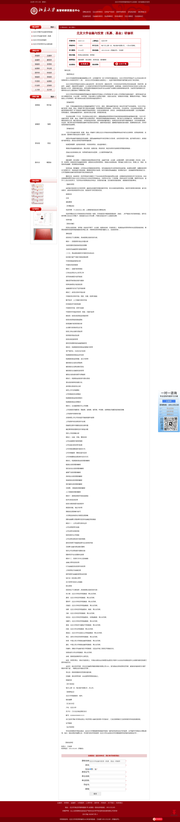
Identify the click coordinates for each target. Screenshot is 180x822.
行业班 (37, 85)
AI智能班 (81, 803)
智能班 (37, 64)
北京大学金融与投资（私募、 (41, 36)
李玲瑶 (37, 143)
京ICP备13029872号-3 (89, 814)
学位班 (49, 68)
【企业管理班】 (97, 12)
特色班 (49, 73)
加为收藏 (141, 2)
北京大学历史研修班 (38, 40)
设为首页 (147, 2)
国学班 (37, 73)
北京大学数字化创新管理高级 (41, 32)
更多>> (53, 27)
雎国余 (49, 162)
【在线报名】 (139, 16)
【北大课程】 (129, 16)
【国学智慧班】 (121, 12)
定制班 (49, 85)
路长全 (37, 162)
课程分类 (35, 51)
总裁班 (49, 56)
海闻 (49, 124)
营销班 (49, 77)
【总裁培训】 (87, 16)
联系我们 (119, 803)
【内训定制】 (132, 12)
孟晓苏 (37, 124)
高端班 (37, 56)
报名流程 (35, 181)
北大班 (49, 90)
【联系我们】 (142, 12)
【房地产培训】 (109, 12)
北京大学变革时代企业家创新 (41, 44)
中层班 (37, 81)
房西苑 (37, 105)
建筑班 (49, 60)
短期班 (37, 68)
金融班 (37, 60)
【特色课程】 (119, 16)
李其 (49, 143)
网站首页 (64, 27)
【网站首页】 (87, 12)
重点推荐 (35, 27)
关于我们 (111, 803)
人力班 (37, 90)
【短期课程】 (108, 16)
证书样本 (35, 209)
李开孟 (49, 105)
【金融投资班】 (97, 16)
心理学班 (89, 803)
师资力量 (35, 97)
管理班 (49, 64)
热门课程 (72, 27)
